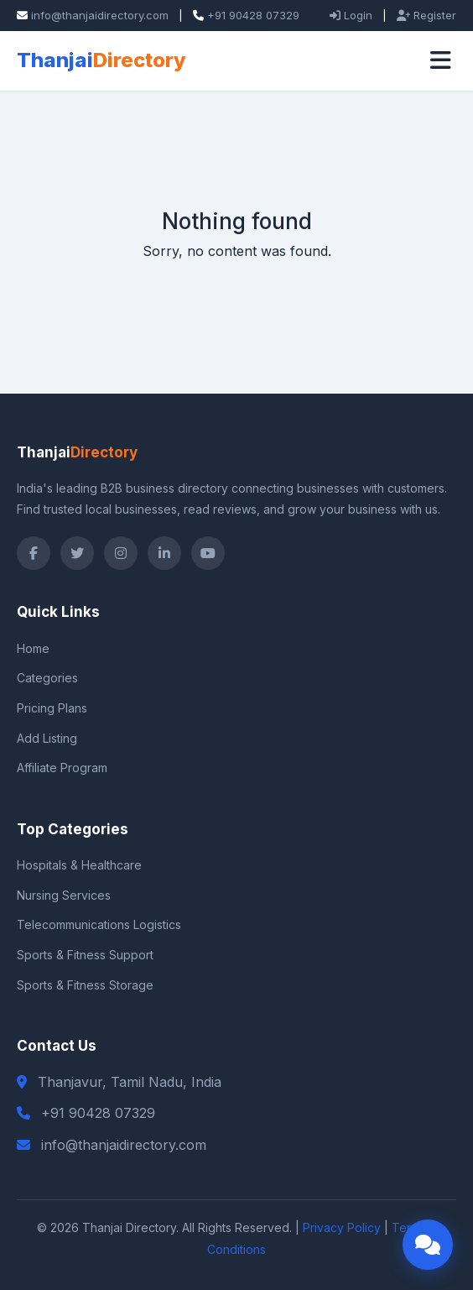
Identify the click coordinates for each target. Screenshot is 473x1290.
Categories (47, 678)
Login (351, 15)
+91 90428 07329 (253, 15)
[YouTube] (208, 553)
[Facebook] (33, 553)
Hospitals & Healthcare (79, 865)
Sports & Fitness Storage (85, 985)
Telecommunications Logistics (99, 924)
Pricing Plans (52, 708)
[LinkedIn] (164, 553)
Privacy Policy (342, 1227)
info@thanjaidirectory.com (100, 15)
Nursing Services (64, 895)
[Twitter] (77, 553)
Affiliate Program (62, 767)
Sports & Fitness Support (85, 955)
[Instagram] (121, 553)
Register (426, 15)
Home (33, 648)
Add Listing (47, 738)
